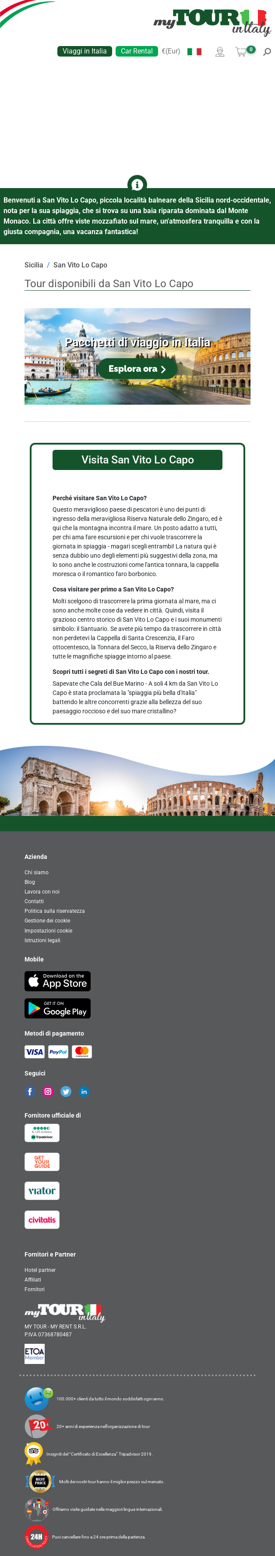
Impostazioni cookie (48, 931)
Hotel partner (40, 1270)
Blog (30, 882)
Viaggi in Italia (85, 51)
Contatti (34, 901)
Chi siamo (37, 872)
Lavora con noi (42, 892)
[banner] (212, 23)
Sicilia (34, 265)
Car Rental (137, 51)
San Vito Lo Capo (80, 265)
